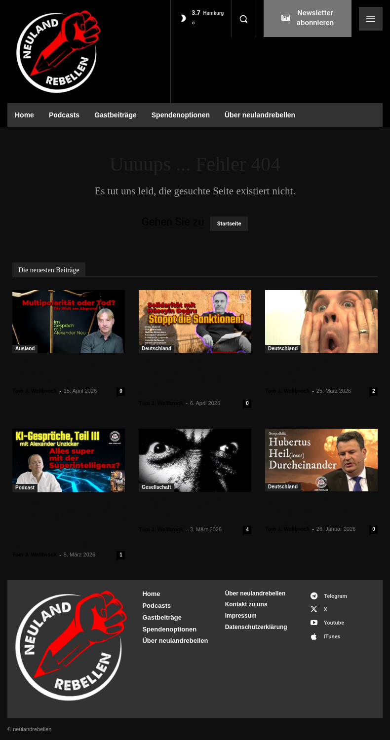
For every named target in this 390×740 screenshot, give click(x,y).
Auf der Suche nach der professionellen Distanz (187, 510)
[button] (243, 19)
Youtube (333, 622)
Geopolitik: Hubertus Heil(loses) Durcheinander (320, 510)
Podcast (25, 487)
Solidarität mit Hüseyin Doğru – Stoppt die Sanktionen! (187, 378)
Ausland (25, 348)
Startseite (229, 224)
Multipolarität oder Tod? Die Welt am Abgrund (63, 372)
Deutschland (156, 348)
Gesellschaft (156, 487)
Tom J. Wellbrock (34, 391)
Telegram (334, 595)
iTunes (331, 634)
